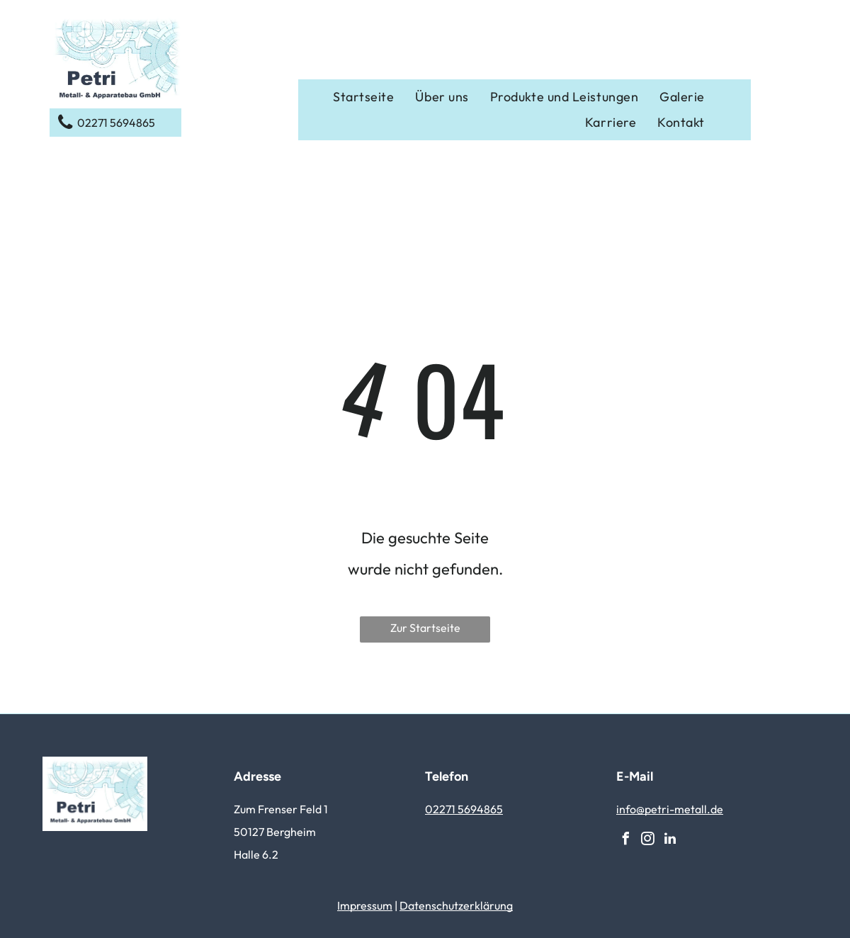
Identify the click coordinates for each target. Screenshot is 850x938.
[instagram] (648, 840)
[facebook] (626, 840)
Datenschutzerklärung (456, 905)
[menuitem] (363, 97)
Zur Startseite (425, 628)
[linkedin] (670, 840)
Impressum (364, 905)
